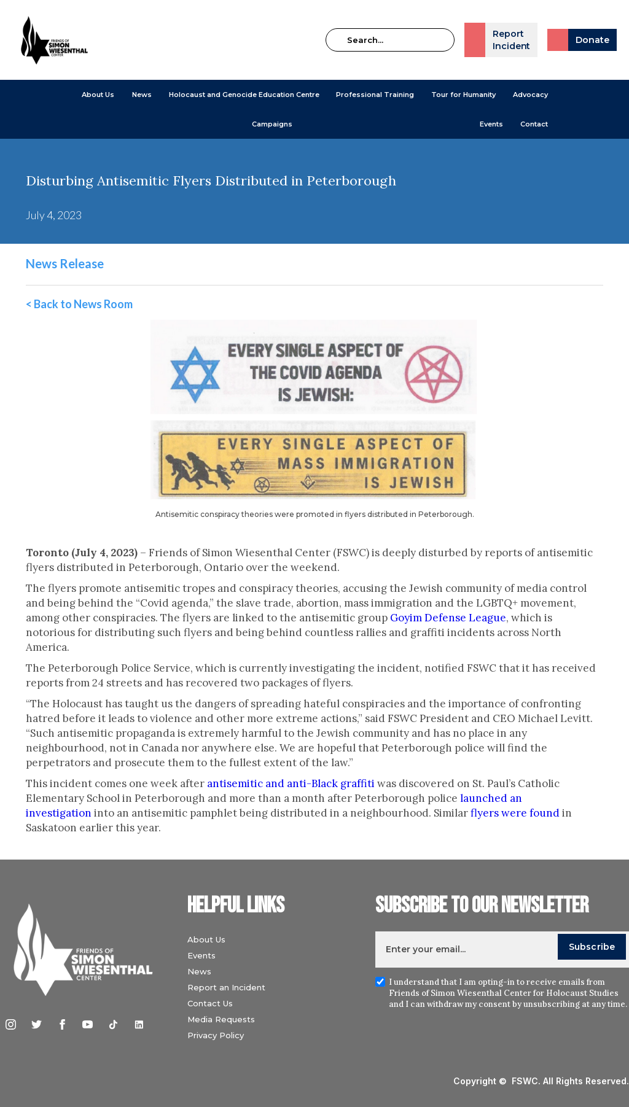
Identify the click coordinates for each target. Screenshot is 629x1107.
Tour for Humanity (463, 94)
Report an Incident (231, 987)
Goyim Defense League (448, 617)
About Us (98, 94)
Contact (534, 124)
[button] (98, 94)
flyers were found (515, 813)
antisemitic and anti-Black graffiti (291, 783)
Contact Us (214, 1003)
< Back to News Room (79, 304)
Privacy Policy (220, 1035)
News (204, 971)
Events (491, 124)
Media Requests (225, 1019)
